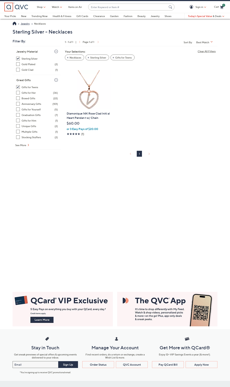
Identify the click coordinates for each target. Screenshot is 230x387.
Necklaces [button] (75, 57)
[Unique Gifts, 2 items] (37, 126)
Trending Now (39, 16)
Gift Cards (82, 16)
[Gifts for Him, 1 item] (37, 120)
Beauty (141, 16)
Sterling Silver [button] (98, 57)
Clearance (99, 16)
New (23, 16)
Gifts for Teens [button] (123, 57)
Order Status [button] (98, 364)
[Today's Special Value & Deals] (206, 16)
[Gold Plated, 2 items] (37, 64)
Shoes (168, 16)
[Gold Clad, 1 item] (37, 70)
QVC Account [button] (132, 364)
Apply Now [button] (201, 364)
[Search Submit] (170, 7)
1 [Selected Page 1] (139, 153)
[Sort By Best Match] (205, 42)
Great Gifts (23, 80)
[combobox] (127, 7)
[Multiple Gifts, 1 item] (37, 132)
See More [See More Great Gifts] (21, 145)
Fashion (128, 16)
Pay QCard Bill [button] (168, 364)
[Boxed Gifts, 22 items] (37, 98)
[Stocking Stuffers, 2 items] (37, 137)
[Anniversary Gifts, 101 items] (37, 104)
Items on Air (75, 6)
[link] (79, 41)
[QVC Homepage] (14, 24)
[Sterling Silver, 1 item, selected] (37, 58)
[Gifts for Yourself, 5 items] (37, 109)
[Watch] (55, 7)
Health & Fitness (62, 16)
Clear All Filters (207, 51)
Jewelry (155, 16)
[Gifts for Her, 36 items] (37, 93)
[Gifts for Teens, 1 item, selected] (37, 87)
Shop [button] (40, 6)
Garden (114, 16)
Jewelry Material (27, 51)
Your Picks (10, 16)
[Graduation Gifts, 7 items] (37, 115)
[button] (192, 7)
